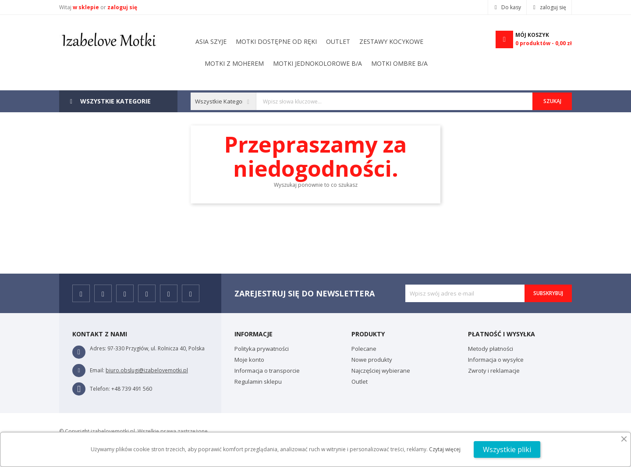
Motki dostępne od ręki (345, 63)
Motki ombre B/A (233, 41)
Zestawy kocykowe (227, 63)
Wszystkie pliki (507, 449)
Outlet (359, 381)
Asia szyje (411, 63)
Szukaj (552, 101)
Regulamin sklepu (258, 381)
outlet (282, 63)
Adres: (98, 348)
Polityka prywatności (261, 349)
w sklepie (86, 7)
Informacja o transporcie (267, 370)
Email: (97, 370)
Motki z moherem (400, 41)
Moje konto (249, 360)
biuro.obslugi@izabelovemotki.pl (147, 370)
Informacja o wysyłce (496, 360)
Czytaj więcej (445, 449)
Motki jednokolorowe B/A (316, 41)
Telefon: (100, 388)
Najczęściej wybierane (380, 370)
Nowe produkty (371, 360)
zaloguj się (122, 7)
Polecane (363, 349)
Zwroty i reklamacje (494, 370)
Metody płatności (490, 349)
